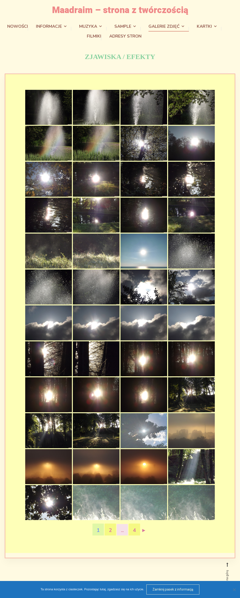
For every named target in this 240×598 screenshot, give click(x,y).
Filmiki (94, 36)
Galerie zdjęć (164, 26)
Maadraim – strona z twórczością (120, 10)
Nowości (17, 26)
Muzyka (88, 26)
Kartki (204, 26)
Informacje (49, 26)
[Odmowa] (234, 589)
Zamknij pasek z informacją (172, 589)
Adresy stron (125, 36)
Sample (122, 26)
